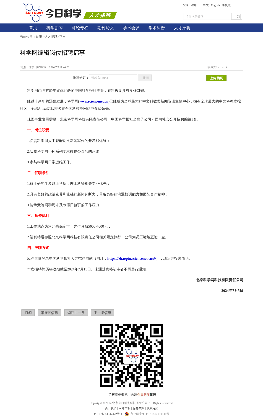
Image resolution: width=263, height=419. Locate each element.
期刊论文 (105, 28)
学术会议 (131, 28)
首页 (33, 28)
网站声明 (124, 408)
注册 (194, 5)
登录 (186, 5)
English (215, 5)
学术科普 (156, 28)
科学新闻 (54, 28)
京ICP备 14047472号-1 (108, 414)
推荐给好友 (81, 78)
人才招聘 (182, 28)
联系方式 (152, 408)
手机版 (226, 5)
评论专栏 (80, 28)
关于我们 (111, 408)
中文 (206, 5)
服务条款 (138, 408)
